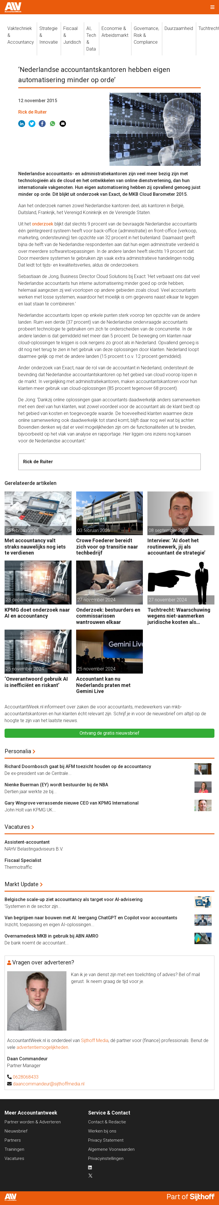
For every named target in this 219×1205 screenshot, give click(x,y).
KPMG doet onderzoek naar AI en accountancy (37, 613)
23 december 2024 (25, 599)
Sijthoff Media (94, 1040)
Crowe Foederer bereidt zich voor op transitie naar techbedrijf (107, 546)
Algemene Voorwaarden (111, 1149)
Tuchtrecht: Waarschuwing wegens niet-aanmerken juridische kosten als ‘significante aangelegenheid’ (178, 616)
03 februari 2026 (93, 530)
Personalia (18, 751)
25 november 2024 (25, 669)
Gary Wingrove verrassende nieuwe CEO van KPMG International (72, 803)
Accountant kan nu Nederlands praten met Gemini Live (103, 685)
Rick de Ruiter (32, 112)
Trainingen (14, 1149)
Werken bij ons (102, 1131)
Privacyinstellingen (105, 1158)
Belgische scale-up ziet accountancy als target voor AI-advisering (74, 899)
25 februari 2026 (22, 530)
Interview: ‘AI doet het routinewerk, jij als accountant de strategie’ (176, 546)
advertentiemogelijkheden (42, 1047)
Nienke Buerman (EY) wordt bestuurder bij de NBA (56, 784)
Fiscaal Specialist (23, 860)
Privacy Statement (105, 1140)
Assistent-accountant (27, 842)
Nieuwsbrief (16, 1131)
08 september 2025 (168, 530)
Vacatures (17, 826)
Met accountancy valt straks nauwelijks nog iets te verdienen (35, 546)
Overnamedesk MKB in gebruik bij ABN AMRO (51, 936)
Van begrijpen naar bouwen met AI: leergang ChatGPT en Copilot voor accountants (91, 917)
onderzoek (42, 224)
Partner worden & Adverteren (33, 1122)
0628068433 (25, 1077)
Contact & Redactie (107, 1122)
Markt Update (21, 884)
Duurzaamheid (179, 28)
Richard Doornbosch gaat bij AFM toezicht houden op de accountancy (78, 766)
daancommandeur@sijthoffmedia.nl (48, 1084)
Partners (13, 1140)
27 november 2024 (96, 599)
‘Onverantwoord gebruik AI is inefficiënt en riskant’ (36, 682)
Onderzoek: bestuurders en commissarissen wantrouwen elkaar (108, 616)
